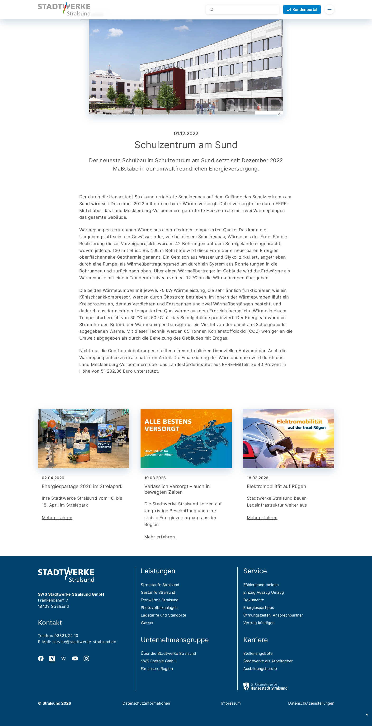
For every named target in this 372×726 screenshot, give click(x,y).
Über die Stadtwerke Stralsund (168, 653)
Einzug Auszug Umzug (263, 592)
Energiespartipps (258, 607)
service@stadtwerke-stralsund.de (84, 641)
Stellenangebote (258, 653)
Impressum (231, 703)
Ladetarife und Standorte (163, 615)
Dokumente (253, 600)
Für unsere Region (157, 668)
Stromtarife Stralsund (160, 584)
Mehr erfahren (57, 517)
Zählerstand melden (261, 584)
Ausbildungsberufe (260, 668)
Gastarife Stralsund (158, 592)
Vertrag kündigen (258, 622)
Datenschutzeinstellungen (311, 703)
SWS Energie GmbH (158, 661)
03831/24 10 (66, 635)
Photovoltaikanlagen (159, 607)
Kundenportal (304, 9)
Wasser (147, 622)
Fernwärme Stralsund (160, 600)
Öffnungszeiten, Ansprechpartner (273, 615)
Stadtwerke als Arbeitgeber (268, 661)
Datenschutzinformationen (146, 703)
